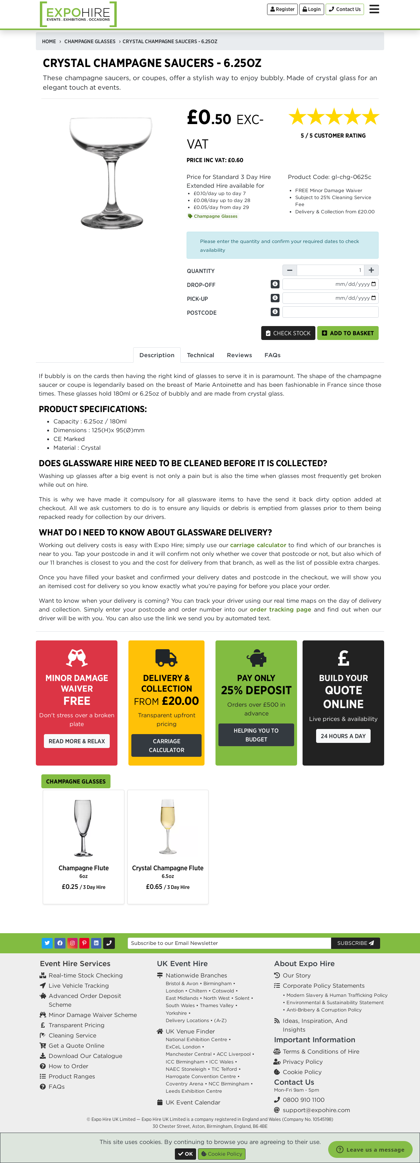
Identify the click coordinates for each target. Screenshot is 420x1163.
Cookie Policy (302, 1072)
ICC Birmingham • (187, 1062)
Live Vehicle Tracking (79, 985)
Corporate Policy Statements (324, 985)
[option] (83, 827)
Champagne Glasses (212, 216)
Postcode (202, 312)
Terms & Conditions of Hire (321, 1051)
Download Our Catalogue (85, 1055)
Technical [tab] (200, 355)
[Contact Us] (345, 9)
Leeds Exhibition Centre (194, 1091)
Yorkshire (176, 1013)
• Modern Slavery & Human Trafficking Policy (335, 995)
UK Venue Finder (190, 1031)
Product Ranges (72, 1076)
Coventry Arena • (186, 1084)
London (175, 991)
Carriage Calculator (166, 745)
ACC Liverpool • (235, 1054)
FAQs (57, 1086)
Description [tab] (157, 355)
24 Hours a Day (343, 736)
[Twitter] (47, 943)
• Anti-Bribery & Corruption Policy (322, 1010)
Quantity (201, 270)
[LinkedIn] (96, 943)
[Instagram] (72, 943)
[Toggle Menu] (374, 9)
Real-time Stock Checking (86, 975)
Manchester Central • (190, 1054)
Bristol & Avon (182, 983)
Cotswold (223, 991)
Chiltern (198, 991)
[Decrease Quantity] (289, 270)
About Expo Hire (304, 963)
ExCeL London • (185, 1047)
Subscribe (355, 943)
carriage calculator (258, 545)
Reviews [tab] (239, 355)
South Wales (180, 1005)
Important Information (314, 1039)
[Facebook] (60, 943)
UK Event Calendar (193, 1102)
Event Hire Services (75, 963)
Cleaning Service (72, 1035)
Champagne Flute (84, 871)
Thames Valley (217, 1005)
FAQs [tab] (273, 355)
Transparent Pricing (77, 1025)
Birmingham (217, 983)
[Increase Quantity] (371, 270)
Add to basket (348, 333)
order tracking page (280, 609)
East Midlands (182, 998)
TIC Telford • (226, 1069)
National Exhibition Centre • (198, 1039)
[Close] (185, 1154)
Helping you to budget (256, 735)
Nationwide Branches (196, 975)
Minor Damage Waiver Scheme (93, 1014)
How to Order (68, 1066)
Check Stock (288, 333)
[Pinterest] (84, 943)
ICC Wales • (223, 1062)
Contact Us (294, 1082)
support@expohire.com (316, 1110)
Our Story (297, 975)
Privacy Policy (303, 1061)
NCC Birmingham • (231, 1084)
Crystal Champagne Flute (167, 871)
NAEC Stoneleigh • (188, 1069)
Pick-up (197, 298)
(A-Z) (220, 1020)
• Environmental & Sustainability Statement (333, 1002)
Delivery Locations (187, 1020)
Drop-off (201, 284)
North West (216, 998)
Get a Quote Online (76, 1045)
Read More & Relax (77, 741)
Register (282, 9)
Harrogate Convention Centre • (203, 1076)
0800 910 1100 (304, 1099)
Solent (242, 998)
